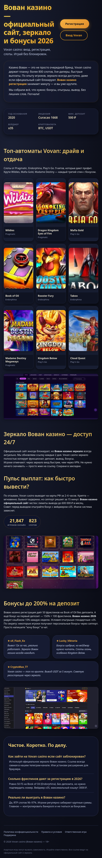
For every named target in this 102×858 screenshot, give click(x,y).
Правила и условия (51, 831)
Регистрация (74, 24)
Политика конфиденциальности (21, 831)
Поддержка (10, 835)
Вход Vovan (74, 35)
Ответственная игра (76, 831)
